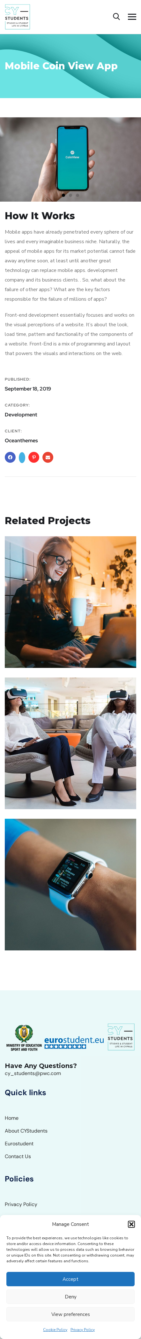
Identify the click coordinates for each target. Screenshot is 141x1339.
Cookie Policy (55, 1329)
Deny (71, 1297)
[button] (131, 1224)
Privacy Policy (82, 1329)
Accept (70, 1279)
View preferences (70, 1314)
